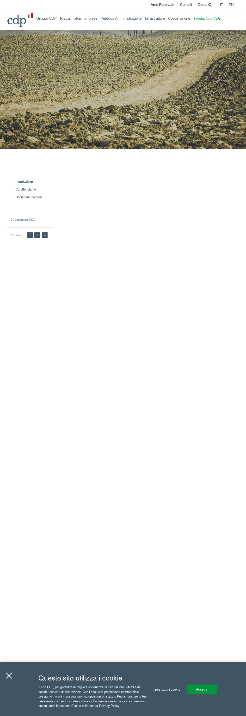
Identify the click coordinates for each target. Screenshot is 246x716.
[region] (123, 689)
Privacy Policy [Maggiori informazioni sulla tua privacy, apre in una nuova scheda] (109, 706)
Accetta (201, 689)
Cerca (205, 5)
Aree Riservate (162, 5)
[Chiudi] (9, 675)
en (231, 5)
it (221, 5)
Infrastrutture (155, 18)
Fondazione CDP (207, 19)
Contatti (186, 5)
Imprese (90, 18)
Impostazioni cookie (166, 689)
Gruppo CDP (46, 18)
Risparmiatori (70, 18)
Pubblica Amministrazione (121, 18)
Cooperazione (179, 18)
